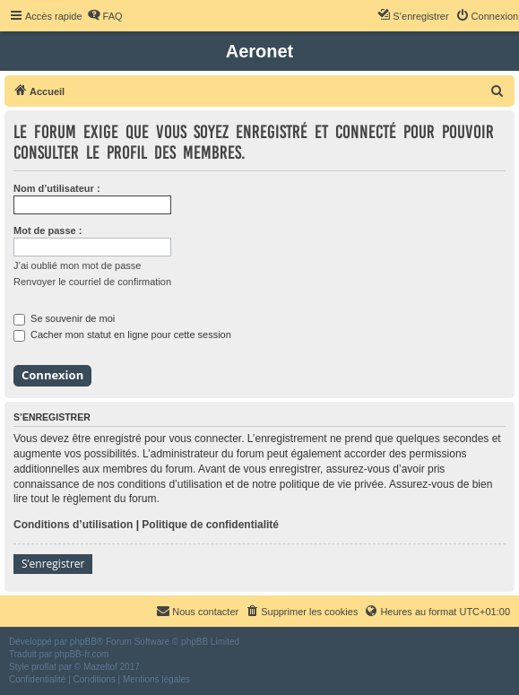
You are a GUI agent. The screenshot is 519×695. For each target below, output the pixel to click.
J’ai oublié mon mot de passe (77, 265)
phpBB (83, 642)
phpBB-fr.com (82, 654)
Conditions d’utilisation (73, 524)
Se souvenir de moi (64, 318)
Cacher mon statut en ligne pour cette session (122, 334)
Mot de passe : (47, 230)
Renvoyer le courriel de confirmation (92, 281)
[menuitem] (105, 16)
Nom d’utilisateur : (56, 188)
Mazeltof (100, 667)
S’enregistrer (53, 563)
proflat (43, 667)
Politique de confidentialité (210, 524)
